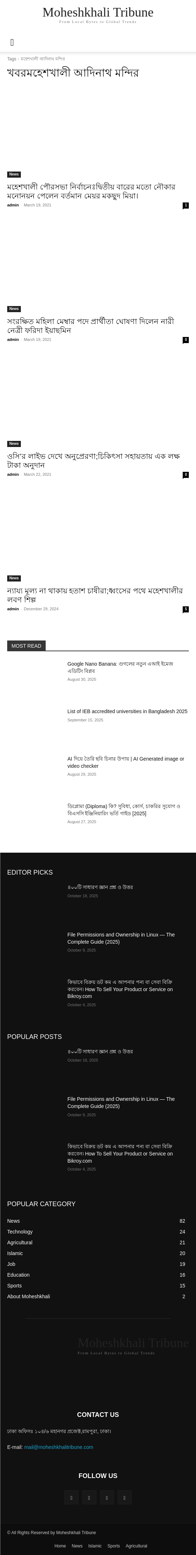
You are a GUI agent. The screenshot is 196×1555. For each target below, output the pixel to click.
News (14, 174)
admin (13, 205)
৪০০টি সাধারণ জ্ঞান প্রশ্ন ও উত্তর (100, 887)
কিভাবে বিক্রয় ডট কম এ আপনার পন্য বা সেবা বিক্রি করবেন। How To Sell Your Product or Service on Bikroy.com (120, 989)
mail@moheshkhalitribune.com (58, 1447)
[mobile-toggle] (12, 42)
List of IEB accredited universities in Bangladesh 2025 (128, 711)
